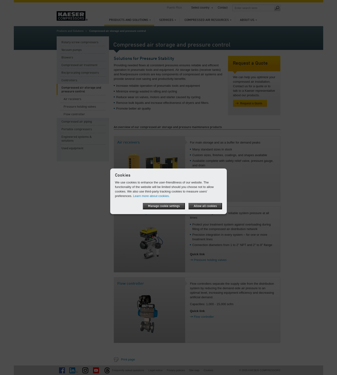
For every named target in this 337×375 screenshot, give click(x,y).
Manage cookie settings (164, 206)
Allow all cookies (205, 206)
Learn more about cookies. (151, 196)
